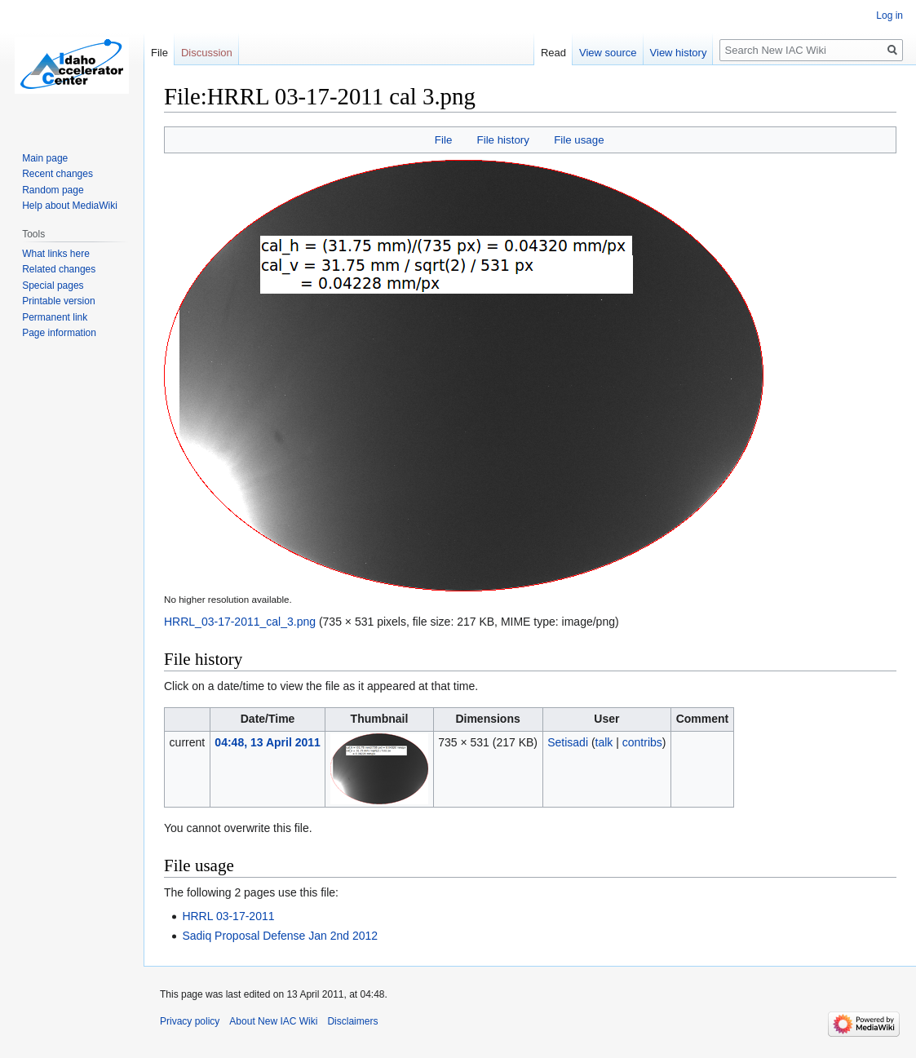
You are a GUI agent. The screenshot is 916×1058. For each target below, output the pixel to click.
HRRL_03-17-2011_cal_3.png (240, 621)
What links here (56, 253)
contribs (642, 742)
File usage (579, 140)
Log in (889, 15)
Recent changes (57, 173)
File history (503, 140)
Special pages (52, 285)
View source (608, 52)
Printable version (58, 301)
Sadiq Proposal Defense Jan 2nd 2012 (280, 935)
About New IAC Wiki (273, 1021)
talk (604, 742)
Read (553, 52)
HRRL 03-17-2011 (228, 916)
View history (678, 52)
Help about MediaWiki (69, 205)
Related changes (58, 269)
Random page (52, 190)
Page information (59, 333)
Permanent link (54, 317)
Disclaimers (352, 1021)
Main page (45, 158)
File (443, 140)
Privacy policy (189, 1021)
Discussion (206, 52)
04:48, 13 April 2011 (267, 742)
